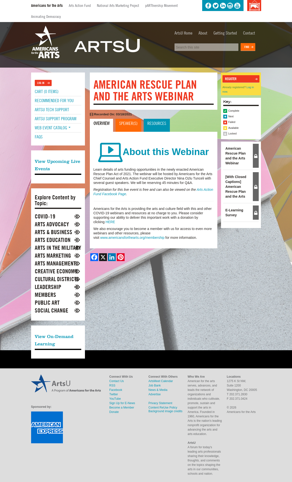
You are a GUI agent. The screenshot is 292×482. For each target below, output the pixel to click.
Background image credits (254, 5)
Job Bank (155, 385)
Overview (101, 123)
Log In (40, 83)
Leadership (48, 286)
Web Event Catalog (52, 127)
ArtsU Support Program (55, 118)
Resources (156, 123)
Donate (114, 412)
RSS (112, 385)
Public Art (47, 302)
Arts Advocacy (52, 224)
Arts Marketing (53, 255)
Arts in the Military (58, 247)
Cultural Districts (57, 279)
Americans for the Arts (47, 5)
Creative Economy (56, 271)
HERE (110, 222)
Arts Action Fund (80, 5)
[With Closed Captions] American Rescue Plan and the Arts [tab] (235, 186)
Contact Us (116, 381)
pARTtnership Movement (161, 5)
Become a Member (121, 407)
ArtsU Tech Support (52, 109)
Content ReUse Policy (163, 407)
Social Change (51, 310)
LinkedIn (223, 5)
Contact (249, 33)
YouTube (237, 5)
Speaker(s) (128, 123)
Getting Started (225, 33)
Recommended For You (54, 100)
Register (230, 79)
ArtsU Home (183, 33)
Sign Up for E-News (122, 403)
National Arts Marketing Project (118, 5)
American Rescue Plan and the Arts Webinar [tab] (235, 155)
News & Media (158, 390)
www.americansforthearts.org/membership (132, 238)
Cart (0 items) (46, 91)
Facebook (208, 5)
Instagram (230, 5)
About (203, 33)
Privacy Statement (160, 403)
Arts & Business (53, 232)
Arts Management (55, 263)
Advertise (155, 394)
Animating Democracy (46, 16)
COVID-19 (45, 216)
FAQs (39, 136)
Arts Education (52, 239)
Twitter (215, 5)
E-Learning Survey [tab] (234, 212)
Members (45, 294)
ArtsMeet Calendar (161, 381)
